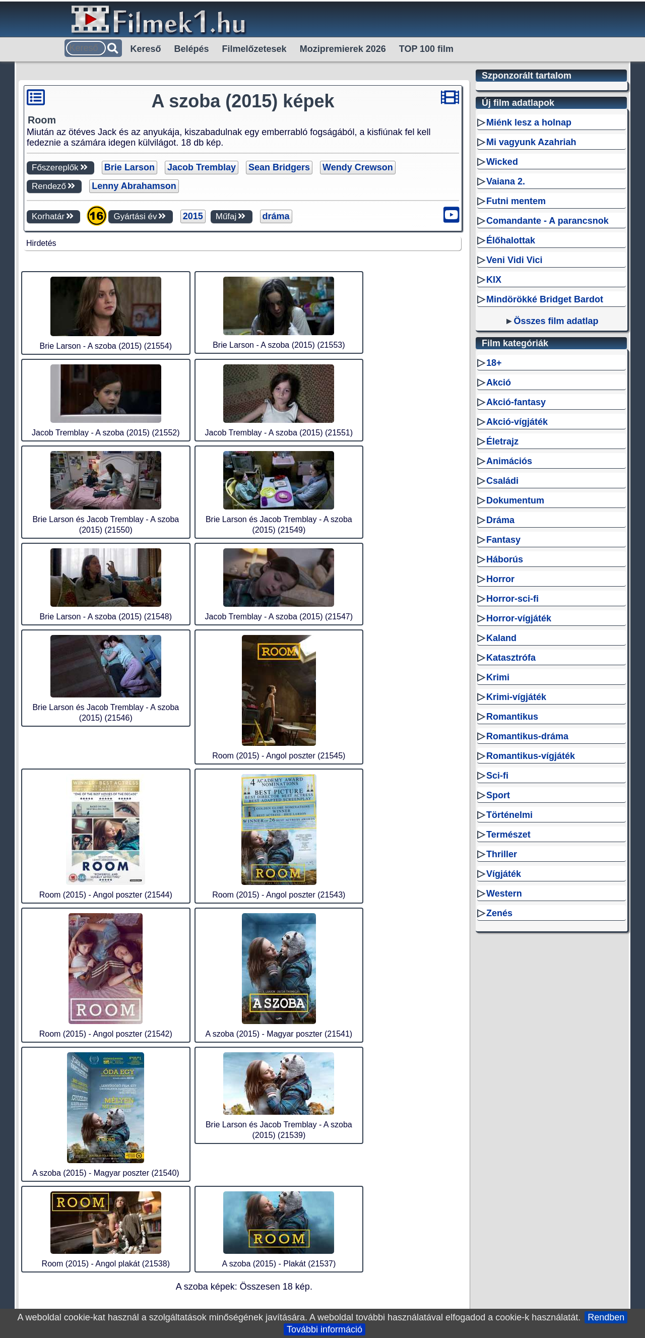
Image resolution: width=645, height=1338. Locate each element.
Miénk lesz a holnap (528, 122)
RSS (263, 1023)
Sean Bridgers (279, 167)
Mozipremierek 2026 (343, 49)
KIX (493, 280)
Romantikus (512, 717)
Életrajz (502, 441)
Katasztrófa (511, 658)
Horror (500, 579)
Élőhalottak (510, 240)
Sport (498, 795)
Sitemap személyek (319, 1023)
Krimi (497, 677)
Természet (508, 835)
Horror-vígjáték (518, 618)
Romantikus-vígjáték (530, 756)
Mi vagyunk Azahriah (531, 142)
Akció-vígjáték (517, 422)
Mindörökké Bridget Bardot (544, 299)
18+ (494, 363)
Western (504, 893)
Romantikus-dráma (527, 736)
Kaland (501, 638)
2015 (193, 216)
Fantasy (503, 540)
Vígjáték (503, 874)
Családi (502, 481)
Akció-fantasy (516, 402)
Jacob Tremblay (201, 167)
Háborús (504, 559)
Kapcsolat (452, 1023)
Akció (498, 382)
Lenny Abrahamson (134, 186)
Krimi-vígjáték (516, 697)
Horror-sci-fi (512, 599)
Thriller (501, 854)
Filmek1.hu (225, 1023)
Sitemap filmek (395, 1023)
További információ (324, 1329)
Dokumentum (515, 500)
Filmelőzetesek (254, 49)
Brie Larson (129, 167)
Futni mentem (516, 201)
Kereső (146, 49)
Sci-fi (497, 776)
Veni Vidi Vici (514, 260)
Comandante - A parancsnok (547, 221)
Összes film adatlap (555, 321)
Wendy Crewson (357, 167)
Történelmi (509, 815)
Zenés (499, 913)
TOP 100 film (426, 49)
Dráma (500, 520)
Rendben (606, 1317)
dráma (276, 216)
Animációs (509, 461)
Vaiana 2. (505, 181)
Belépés (191, 49)
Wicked (502, 162)
